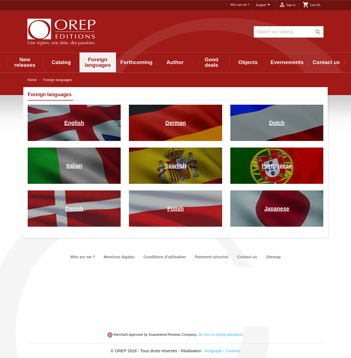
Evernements (287, 62)
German (175, 123)
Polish (175, 209)
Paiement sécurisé (211, 257)
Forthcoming (136, 62)
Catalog (61, 62)
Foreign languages (98, 62)
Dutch (277, 123)
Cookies (232, 350)
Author (175, 62)
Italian (74, 166)
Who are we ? (239, 4)
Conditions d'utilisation (164, 257)
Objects (247, 62)
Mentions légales (119, 257)
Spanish (175, 166)
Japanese (276, 209)
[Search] (289, 32)
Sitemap (273, 257)
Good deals (211, 62)
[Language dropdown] (264, 5)
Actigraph (213, 350)
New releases (24, 62)
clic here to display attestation (220, 335)
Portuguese (277, 166)
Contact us (326, 62)
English (74, 123)
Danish (74, 209)
